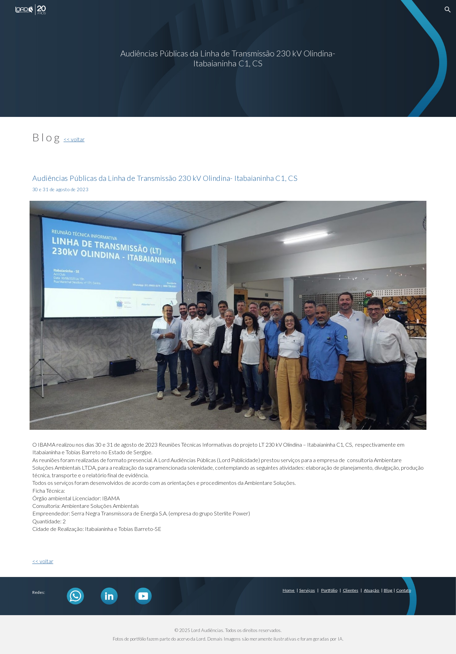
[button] (447, 9)
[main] (228, 58)
